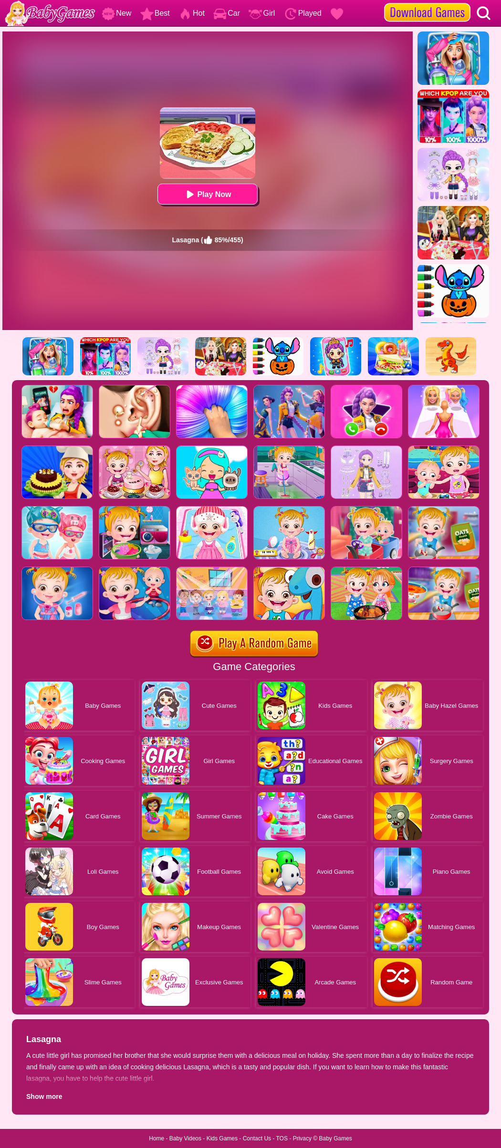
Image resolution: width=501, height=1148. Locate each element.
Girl (262, 13)
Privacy (302, 1138)
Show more (44, 1096)
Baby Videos (185, 1138)
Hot (191, 13)
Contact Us (257, 1138)
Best (155, 13)
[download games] (427, 3)
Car (226, 13)
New (116, 13)
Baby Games (335, 1138)
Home (156, 1138)
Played (303, 13)
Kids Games (222, 1138)
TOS (282, 1138)
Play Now (207, 194)
